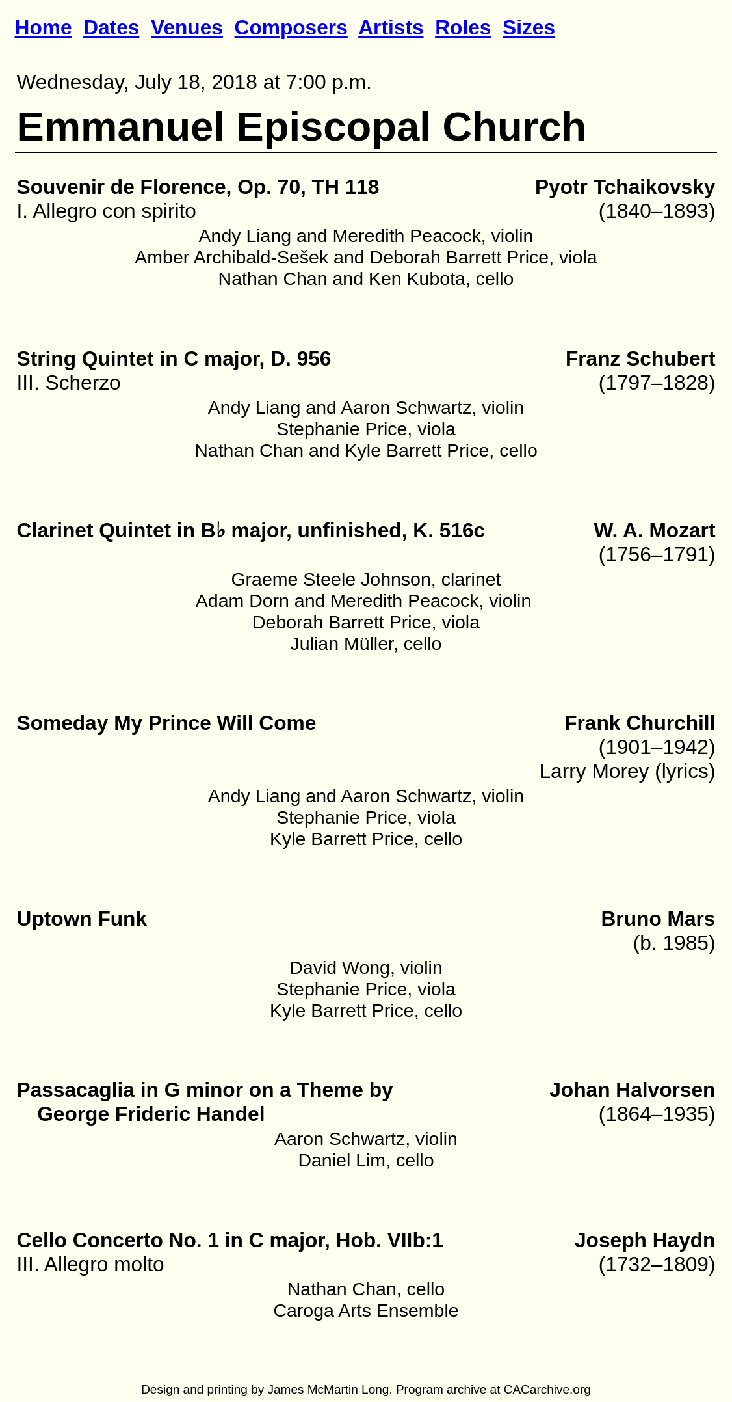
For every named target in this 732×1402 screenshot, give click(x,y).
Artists (390, 27)
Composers (291, 27)
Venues (187, 27)
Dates (111, 27)
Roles (463, 27)
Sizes (529, 27)
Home (43, 27)
